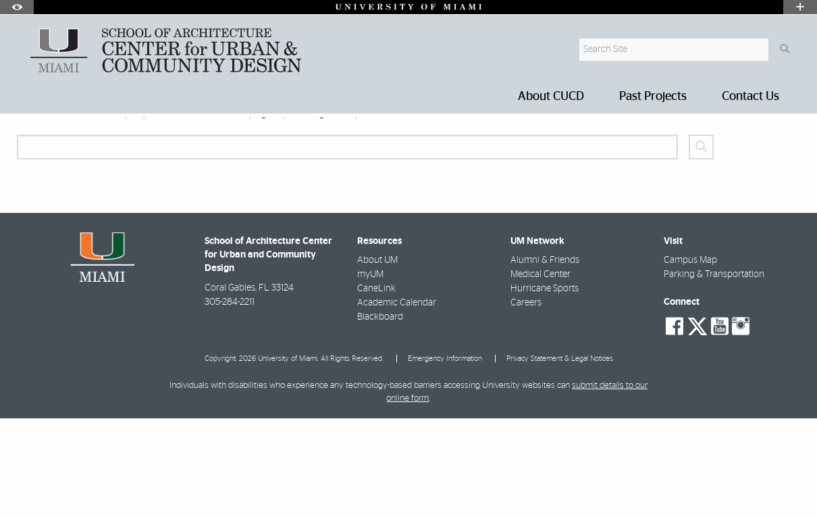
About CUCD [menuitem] (551, 97)
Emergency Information (445, 457)
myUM (370, 373)
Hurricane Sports (544, 387)
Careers (526, 401)
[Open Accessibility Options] (17, 7)
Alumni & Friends (544, 359)
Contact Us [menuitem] (750, 97)
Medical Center (540, 373)
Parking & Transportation (714, 373)
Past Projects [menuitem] (653, 97)
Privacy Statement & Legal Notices (559, 457)
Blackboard (380, 415)
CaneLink (376, 387)
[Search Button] (784, 50)
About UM (377, 359)
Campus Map (690, 359)
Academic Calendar (396, 401)
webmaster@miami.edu (476, 211)
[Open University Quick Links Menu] (800, 7)
